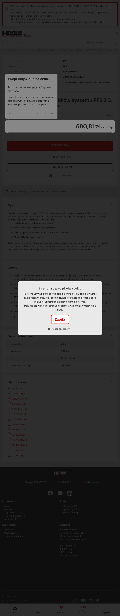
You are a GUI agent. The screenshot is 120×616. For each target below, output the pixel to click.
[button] (60, 329)
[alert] (60, 308)
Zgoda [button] (60, 319)
